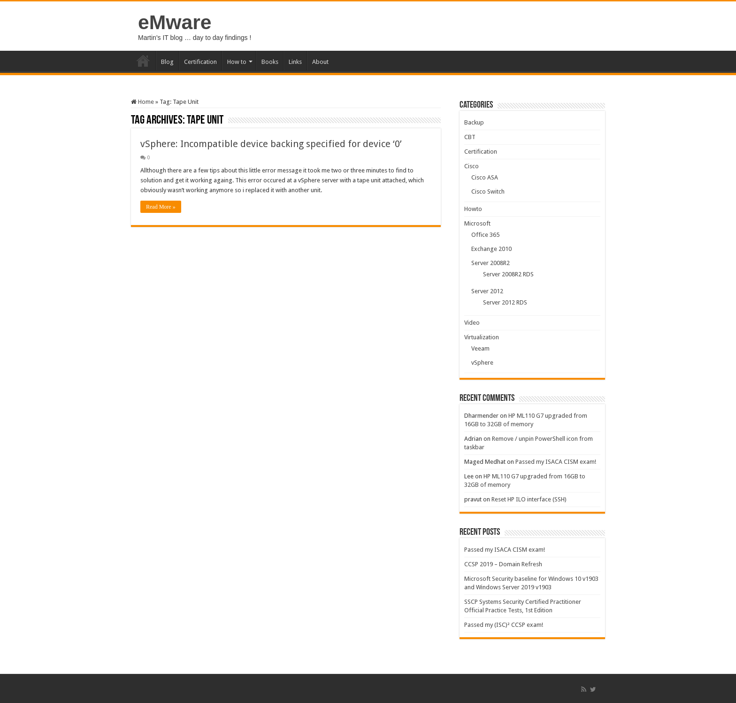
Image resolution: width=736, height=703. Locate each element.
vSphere (482, 362)
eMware (174, 22)
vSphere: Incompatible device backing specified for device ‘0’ (271, 143)
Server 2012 (487, 291)
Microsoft (477, 223)
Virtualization (481, 337)
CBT (469, 137)
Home (143, 60)
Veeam (480, 348)
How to (236, 61)
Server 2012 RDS (505, 302)
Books (269, 61)
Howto (473, 208)
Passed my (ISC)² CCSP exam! (503, 624)
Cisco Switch (488, 191)
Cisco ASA (484, 177)
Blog (167, 61)
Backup (474, 122)
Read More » (161, 206)
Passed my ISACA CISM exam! (555, 461)
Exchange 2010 (491, 248)
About (320, 61)
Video (472, 322)
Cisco (471, 166)
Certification (200, 61)
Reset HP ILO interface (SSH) (529, 499)
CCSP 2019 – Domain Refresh (503, 564)
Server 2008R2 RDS (508, 274)
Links (295, 61)
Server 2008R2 (490, 262)
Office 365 (485, 234)
